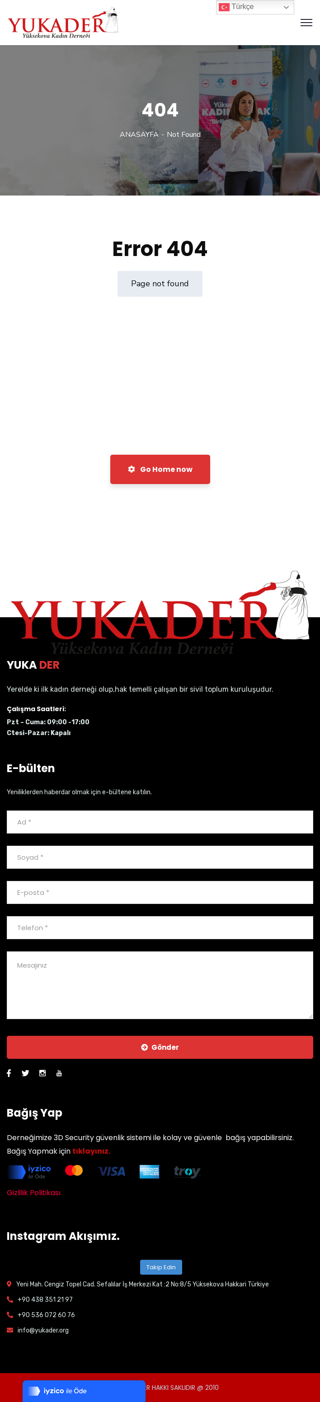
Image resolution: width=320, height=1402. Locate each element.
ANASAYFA (139, 135)
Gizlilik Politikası (34, 1193)
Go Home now (160, 469)
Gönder (160, 1047)
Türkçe (236, 7)
